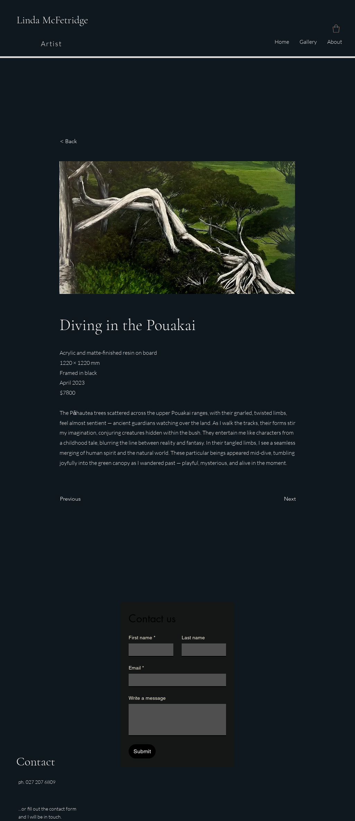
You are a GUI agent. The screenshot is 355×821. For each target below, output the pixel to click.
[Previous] (83, 499)
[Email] (175, 680)
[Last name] (202, 649)
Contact (35, 761)
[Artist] (52, 44)
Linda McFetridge (52, 20)
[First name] (149, 649)
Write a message (147, 698)
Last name (193, 637)
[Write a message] (177, 719)
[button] (336, 29)
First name (142, 638)
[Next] (278, 499)
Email (136, 668)
